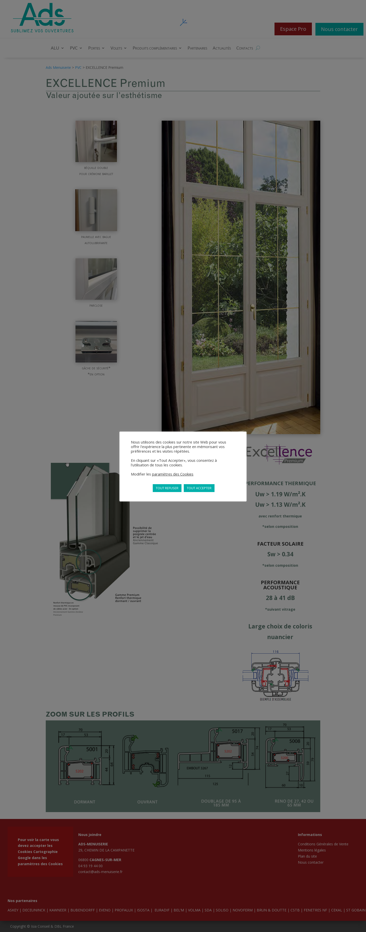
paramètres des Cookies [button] (172, 474)
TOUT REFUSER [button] (167, 488)
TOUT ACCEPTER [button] (199, 488)
